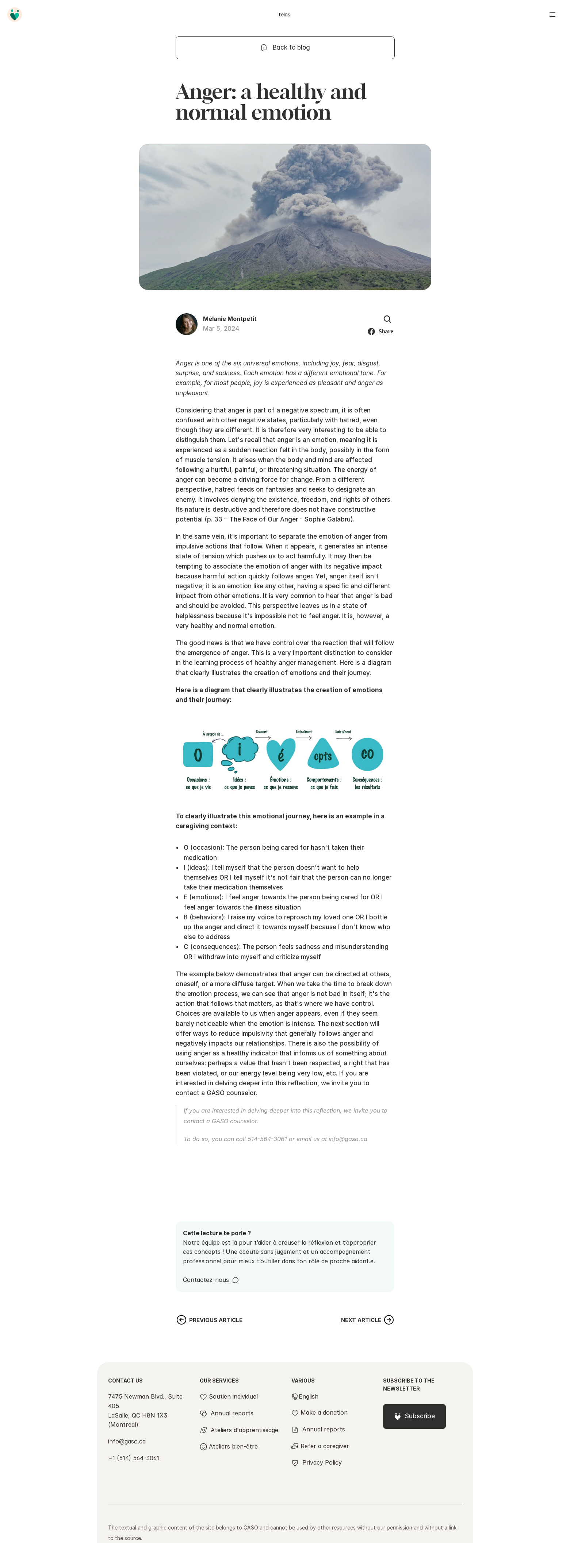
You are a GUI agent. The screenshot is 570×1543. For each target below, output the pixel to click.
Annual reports (323, 1429)
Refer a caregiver (325, 1446)
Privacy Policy (322, 1462)
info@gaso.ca (348, 1139)
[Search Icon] (387, 319)
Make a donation (324, 1412)
